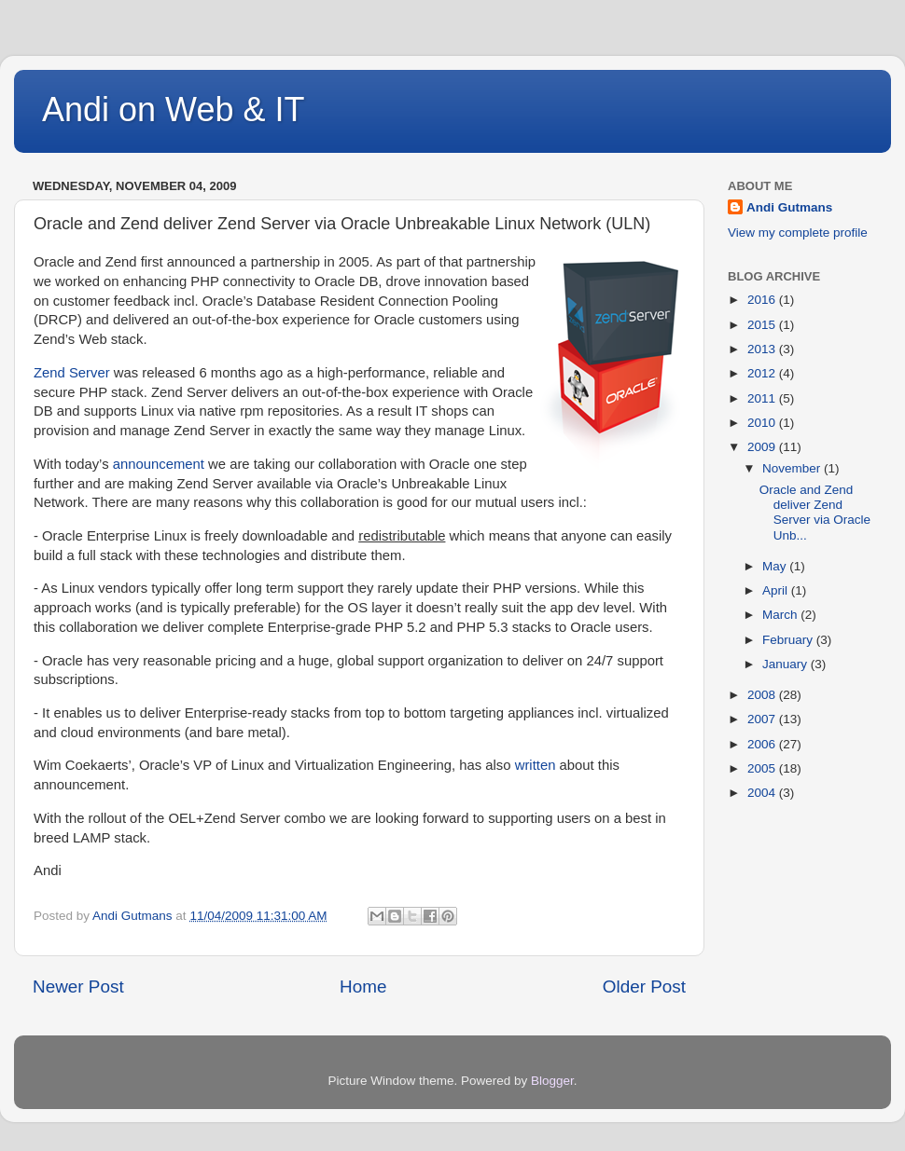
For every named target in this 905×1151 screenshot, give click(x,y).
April (776, 590)
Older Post (644, 986)
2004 (763, 793)
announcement (158, 464)
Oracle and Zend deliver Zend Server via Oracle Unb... (814, 512)
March (781, 615)
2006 (763, 744)
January (786, 664)
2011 (763, 398)
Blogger (552, 1081)
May (775, 566)
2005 (763, 768)
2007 (763, 719)
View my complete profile (798, 233)
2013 (763, 349)
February (789, 640)
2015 (763, 325)
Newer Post (78, 986)
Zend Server (72, 372)
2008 (763, 695)
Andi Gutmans (789, 207)
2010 (763, 423)
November (793, 468)
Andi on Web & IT (173, 109)
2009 (763, 447)
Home (363, 986)
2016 (763, 300)
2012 (763, 373)
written (535, 765)
